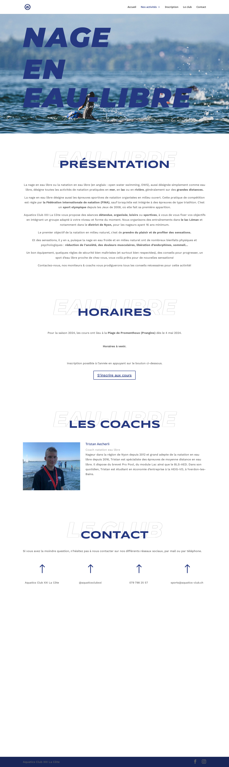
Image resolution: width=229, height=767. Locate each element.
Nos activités (149, 7)
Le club (187, 7)
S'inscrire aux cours (114, 375)
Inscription (171, 7)
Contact (201, 7)
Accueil (132, 7)
